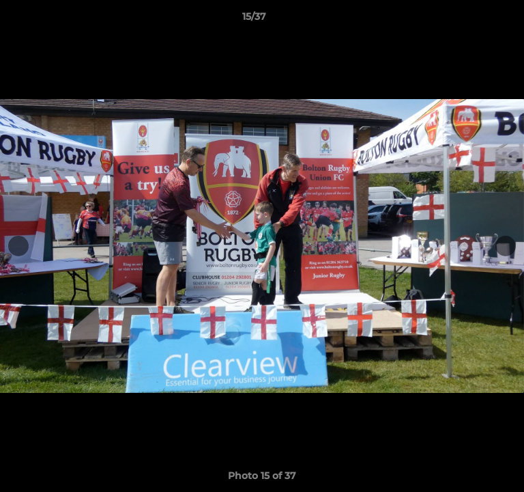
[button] (475, 20)
